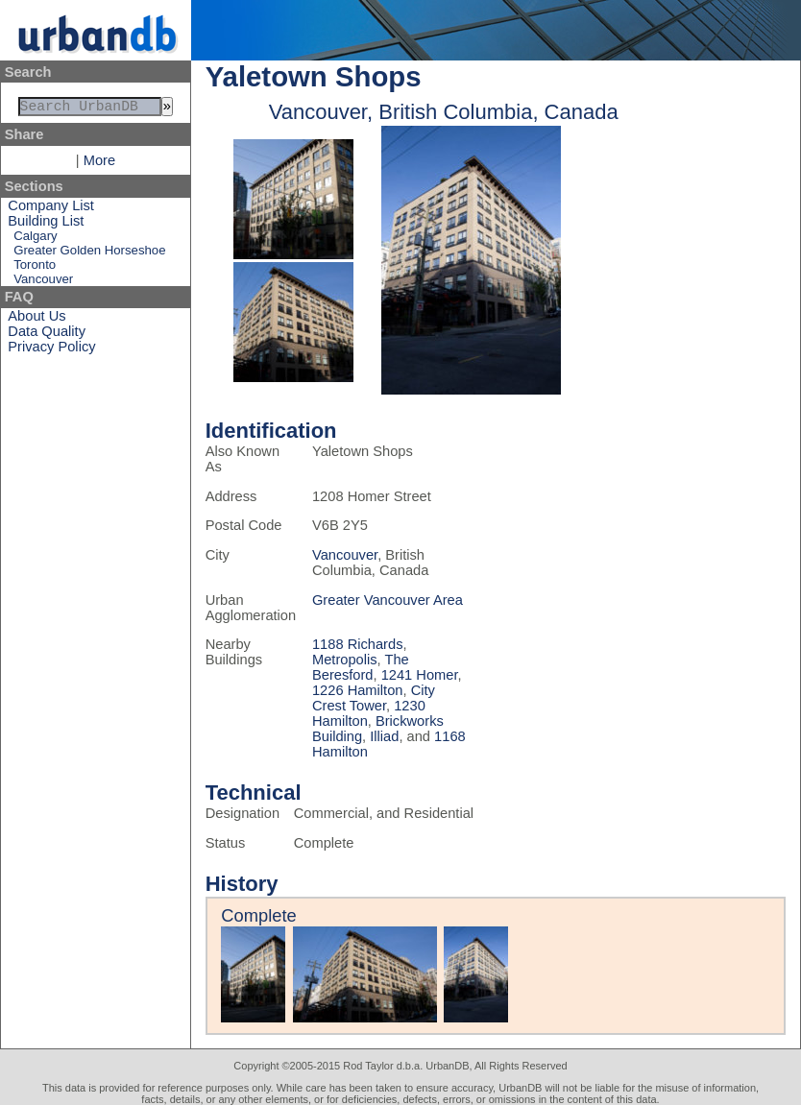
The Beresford (360, 667)
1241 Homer (419, 675)
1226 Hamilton (357, 690)
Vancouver (43, 283)
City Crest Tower (373, 698)
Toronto (34, 268)
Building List (46, 224)
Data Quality (46, 335)
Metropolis (344, 659)
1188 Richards (357, 644)
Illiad (384, 736)
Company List (51, 209)
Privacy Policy (51, 350)
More (99, 164)
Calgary (35, 239)
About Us (36, 319)
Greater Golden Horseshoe (89, 254)
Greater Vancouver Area (387, 600)
